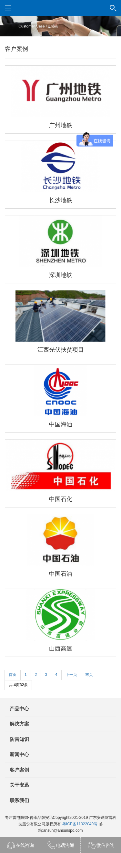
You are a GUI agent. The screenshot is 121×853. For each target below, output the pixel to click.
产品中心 (19, 708)
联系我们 (19, 800)
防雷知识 (19, 739)
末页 (89, 674)
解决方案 (19, 723)
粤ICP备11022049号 (79, 824)
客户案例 (19, 769)
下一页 (71, 674)
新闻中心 (19, 754)
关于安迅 (19, 785)
